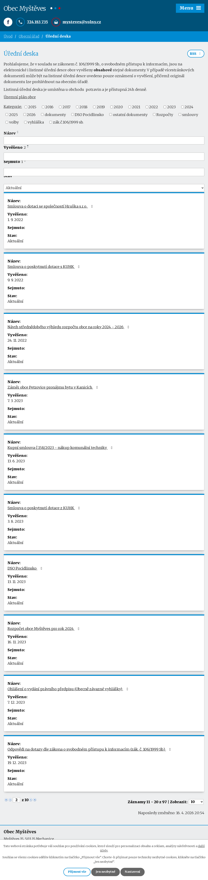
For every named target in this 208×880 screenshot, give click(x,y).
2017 (66, 107)
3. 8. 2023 (15, 522)
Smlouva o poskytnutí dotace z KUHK (44, 508)
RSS (196, 54)
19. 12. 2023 (17, 763)
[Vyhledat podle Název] (104, 141)
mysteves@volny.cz (82, 22)
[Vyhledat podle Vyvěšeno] (104, 157)
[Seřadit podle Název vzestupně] (18, 132)
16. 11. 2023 (17, 642)
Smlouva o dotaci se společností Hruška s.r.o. (51, 207)
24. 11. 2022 (17, 341)
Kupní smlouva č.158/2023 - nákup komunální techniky (61, 448)
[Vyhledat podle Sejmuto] (104, 173)
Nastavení (133, 872)
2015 (32, 107)
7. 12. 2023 (16, 703)
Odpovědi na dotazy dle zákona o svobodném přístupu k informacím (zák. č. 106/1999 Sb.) (90, 750)
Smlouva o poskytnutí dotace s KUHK (44, 267)
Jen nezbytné (106, 872)
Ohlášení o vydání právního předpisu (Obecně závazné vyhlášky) (69, 689)
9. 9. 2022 (15, 280)
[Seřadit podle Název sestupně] (18, 133)
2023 (171, 107)
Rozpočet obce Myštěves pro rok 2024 (44, 629)
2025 (13, 115)
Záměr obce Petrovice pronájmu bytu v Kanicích (54, 388)
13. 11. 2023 (17, 582)
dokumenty (55, 115)
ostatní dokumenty (130, 115)
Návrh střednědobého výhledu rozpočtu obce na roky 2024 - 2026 (69, 327)
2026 (31, 115)
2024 (189, 107)
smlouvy (190, 115)
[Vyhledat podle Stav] (104, 189)
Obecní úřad (29, 36)
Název (10, 133)
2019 (101, 107)
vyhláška (36, 122)
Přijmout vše (76, 872)
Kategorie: (13, 107)
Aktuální (15, 241)
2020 (118, 107)
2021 (136, 107)
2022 (153, 107)
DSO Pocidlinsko (89, 115)
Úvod (8, 36)
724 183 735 (37, 22)
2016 (49, 107)
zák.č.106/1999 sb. (68, 122)
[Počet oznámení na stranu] (196, 802)
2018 (83, 107)
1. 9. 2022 (15, 220)
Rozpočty (164, 115)
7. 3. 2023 (15, 401)
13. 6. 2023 (16, 461)
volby (14, 122)
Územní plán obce (20, 97)
